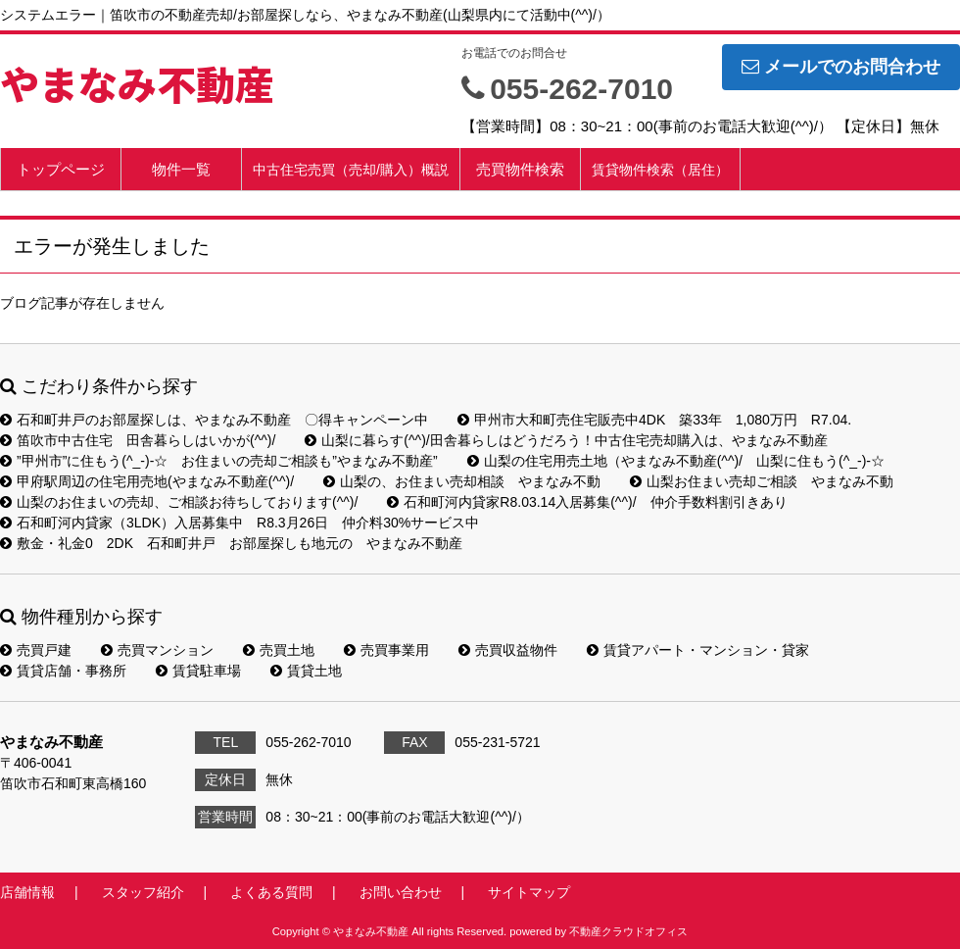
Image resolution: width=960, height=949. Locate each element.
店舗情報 (27, 892)
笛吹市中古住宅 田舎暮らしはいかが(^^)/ (137, 440)
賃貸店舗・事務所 (63, 670)
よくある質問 (271, 892)
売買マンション (157, 650)
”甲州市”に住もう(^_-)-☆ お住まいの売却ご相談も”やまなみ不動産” (219, 461)
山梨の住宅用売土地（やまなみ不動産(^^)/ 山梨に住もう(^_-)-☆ (676, 461)
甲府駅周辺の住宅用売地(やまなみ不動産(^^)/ (147, 481)
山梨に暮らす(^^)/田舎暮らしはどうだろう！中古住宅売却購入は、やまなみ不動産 (566, 440)
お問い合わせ (401, 892)
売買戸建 (36, 650)
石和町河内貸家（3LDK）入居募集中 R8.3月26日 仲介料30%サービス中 (239, 522)
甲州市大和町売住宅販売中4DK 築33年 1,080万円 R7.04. (654, 419)
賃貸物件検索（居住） (660, 169)
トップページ (61, 169)
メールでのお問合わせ (841, 66)
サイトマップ (529, 892)
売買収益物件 (507, 650)
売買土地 (278, 650)
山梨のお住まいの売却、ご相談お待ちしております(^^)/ (179, 502)
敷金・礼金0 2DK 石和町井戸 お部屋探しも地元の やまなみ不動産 (231, 543)
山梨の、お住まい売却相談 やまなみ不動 (461, 481)
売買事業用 (386, 650)
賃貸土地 (306, 670)
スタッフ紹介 (143, 892)
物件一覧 (181, 169)
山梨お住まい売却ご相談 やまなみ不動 (761, 481)
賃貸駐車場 (198, 670)
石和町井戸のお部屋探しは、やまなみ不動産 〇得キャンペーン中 (214, 419)
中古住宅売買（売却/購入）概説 (351, 169)
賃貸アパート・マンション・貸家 (698, 650)
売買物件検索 (520, 169)
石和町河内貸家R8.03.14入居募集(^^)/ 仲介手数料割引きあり (587, 502)
